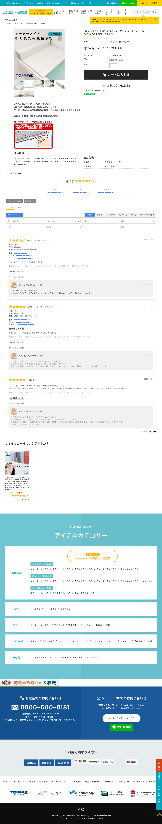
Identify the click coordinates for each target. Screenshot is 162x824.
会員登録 (114, 3)
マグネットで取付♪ (40, 657)
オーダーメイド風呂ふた (59, 12)
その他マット (66, 608)
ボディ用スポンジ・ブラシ (104, 641)
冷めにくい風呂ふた (129, 569)
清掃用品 (138, 641)
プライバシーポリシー (101, 815)
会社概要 (43, 781)
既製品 (99, 625)
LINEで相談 (130, 3)
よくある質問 (75, 781)
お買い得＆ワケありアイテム (86, 657)
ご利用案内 (30, 781)
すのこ (106, 12)
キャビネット (86, 625)
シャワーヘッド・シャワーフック (73, 641)
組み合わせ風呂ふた (62, 569)
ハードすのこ (50, 608)
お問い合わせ (159, 803)
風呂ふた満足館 (11, 20)
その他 (125, 12)
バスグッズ (119, 12)
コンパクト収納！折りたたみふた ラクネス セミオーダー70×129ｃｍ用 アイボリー (52, 392)
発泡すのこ (36, 608)
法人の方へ (159, 766)
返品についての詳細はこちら (96, 90)
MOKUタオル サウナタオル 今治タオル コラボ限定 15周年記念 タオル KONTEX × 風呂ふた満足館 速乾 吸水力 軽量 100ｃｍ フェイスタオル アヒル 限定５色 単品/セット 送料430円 (17, 483)
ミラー (112, 12)
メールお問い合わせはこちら (121, 718)
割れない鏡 (59, 625)
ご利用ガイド (159, 777)
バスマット (125, 641)
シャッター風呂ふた (40, 569)
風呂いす (35, 641)
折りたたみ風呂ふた (84, 569)
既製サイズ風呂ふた (73, 12)
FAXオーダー (79, 3)
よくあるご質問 (159, 790)
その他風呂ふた (98, 12)
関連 (108, 625)
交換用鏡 (72, 625)
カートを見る (151, 3)
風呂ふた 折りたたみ (15, 23)
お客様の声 (108, 781)
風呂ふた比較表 (92, 781)
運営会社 (55, 815)
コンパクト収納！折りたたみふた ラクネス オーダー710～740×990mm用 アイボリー (53, 266)
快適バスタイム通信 (12, 781)
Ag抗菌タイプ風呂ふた (86, 12)
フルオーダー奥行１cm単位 (35, 23)
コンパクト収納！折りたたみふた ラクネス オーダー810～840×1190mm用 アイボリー (54, 337)
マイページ (98, 3)
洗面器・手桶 (48, 641)
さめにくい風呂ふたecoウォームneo (137, 581)
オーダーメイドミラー (41, 625)
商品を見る (25, 500)
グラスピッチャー (61, 657)
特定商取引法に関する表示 (75, 815)
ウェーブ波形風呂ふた (107, 569)
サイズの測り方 (58, 781)
